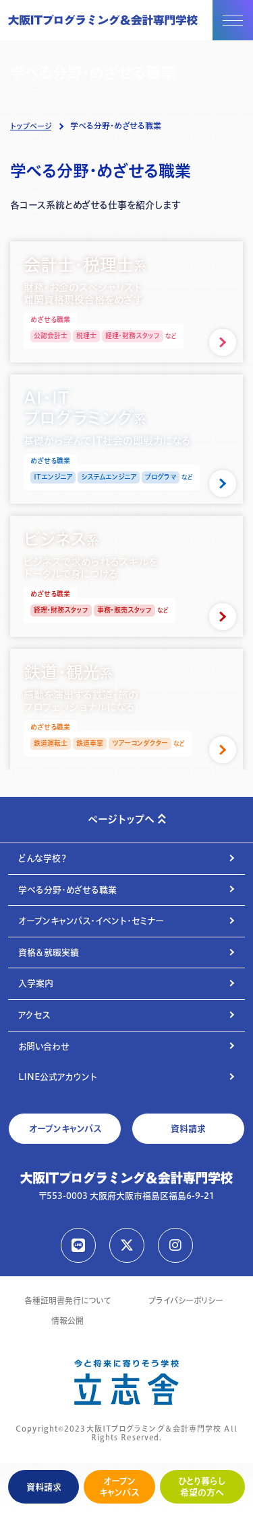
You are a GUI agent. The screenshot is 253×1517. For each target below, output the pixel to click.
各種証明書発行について (67, 1301)
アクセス (34, 1014)
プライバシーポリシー (185, 1301)
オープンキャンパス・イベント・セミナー (91, 920)
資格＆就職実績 (48, 952)
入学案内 (35, 983)
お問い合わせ (43, 1046)
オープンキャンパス (119, 1486)
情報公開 (67, 1321)
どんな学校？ (42, 858)
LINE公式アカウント (57, 1076)
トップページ (30, 126)
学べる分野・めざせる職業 (67, 889)
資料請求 (43, 1486)
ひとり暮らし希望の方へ (202, 1486)
